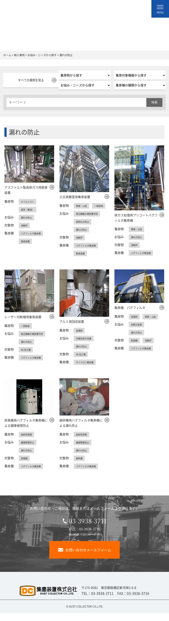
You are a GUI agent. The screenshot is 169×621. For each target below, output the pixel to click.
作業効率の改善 (85, 346)
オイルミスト (29, 201)
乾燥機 (135, 348)
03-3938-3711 (85, 528)
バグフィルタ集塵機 (33, 233)
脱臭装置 (26, 241)
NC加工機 (26, 357)
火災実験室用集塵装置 (74, 197)
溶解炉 (25, 225)
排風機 (25, 466)
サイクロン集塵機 (86, 370)
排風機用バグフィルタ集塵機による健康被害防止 (26, 431)
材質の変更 (137, 332)
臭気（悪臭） (29, 209)
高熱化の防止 (84, 229)
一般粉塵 (81, 213)
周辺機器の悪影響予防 (89, 221)
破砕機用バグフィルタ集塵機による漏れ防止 (81, 431)
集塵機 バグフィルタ (129, 315)
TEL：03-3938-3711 (97, 601)
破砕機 (80, 466)
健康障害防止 (29, 450)
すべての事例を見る (29, 80)
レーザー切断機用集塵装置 (22, 325)
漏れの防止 (27, 217)
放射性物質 (27, 442)
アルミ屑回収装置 (71, 329)
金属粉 (80, 338)
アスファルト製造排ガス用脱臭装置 (26, 190)
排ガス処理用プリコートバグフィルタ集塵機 (136, 217)
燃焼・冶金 (82, 206)
